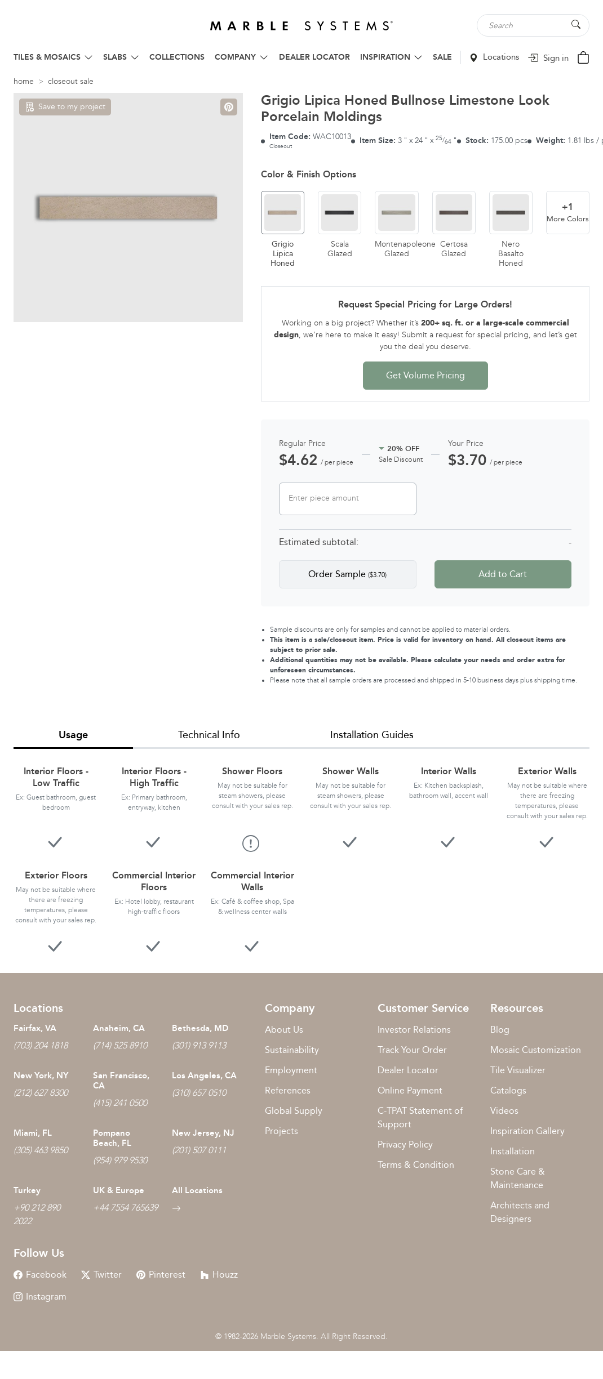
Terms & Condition (416, 1164)
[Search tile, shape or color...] (533, 25)
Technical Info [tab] (209, 735)
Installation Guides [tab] (372, 735)
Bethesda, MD (200, 1028)
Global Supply (293, 1110)
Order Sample (347, 574)
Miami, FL (33, 1133)
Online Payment (410, 1090)
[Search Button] (575, 24)
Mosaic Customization (535, 1050)
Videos (504, 1110)
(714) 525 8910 (120, 1045)
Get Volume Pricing (425, 375)
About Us (284, 1029)
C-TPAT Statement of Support (420, 1117)
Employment (291, 1070)
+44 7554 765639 (125, 1207)
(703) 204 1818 (41, 1045)
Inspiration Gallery (527, 1131)
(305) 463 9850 (41, 1150)
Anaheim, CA (119, 1028)
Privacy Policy (405, 1144)
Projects (281, 1131)
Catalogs (508, 1090)
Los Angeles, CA (204, 1075)
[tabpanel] (301, 852)
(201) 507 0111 (199, 1150)
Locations (494, 57)
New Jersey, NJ (203, 1133)
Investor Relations (414, 1029)
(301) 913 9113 (199, 1045)
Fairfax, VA (35, 1028)
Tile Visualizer (518, 1070)
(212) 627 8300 (41, 1092)
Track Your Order (412, 1050)
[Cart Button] (583, 56)
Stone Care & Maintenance (517, 1178)
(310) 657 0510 (199, 1092)
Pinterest (160, 1274)
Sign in (548, 58)
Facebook (40, 1274)
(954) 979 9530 (120, 1160)
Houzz (219, 1274)
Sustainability (292, 1050)
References (288, 1090)
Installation (512, 1151)
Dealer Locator (408, 1070)
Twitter (101, 1274)
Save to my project (65, 106)
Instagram (40, 1296)
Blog (499, 1029)
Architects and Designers (519, 1212)
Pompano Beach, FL (112, 1138)
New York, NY (41, 1075)
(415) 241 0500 (120, 1102)
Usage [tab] (73, 735)
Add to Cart (502, 574)
